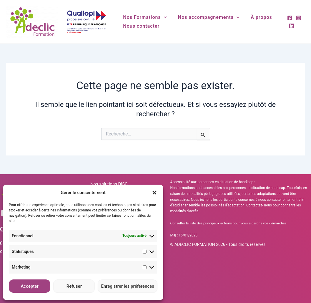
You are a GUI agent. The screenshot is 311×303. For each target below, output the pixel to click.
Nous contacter (140, 26)
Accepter (29, 286)
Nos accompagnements (206, 17)
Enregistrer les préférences (127, 286)
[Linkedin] (290, 26)
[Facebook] (289, 18)
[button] (154, 193)
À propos (256, 17)
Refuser (74, 286)
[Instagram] (297, 18)
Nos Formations (144, 17)
